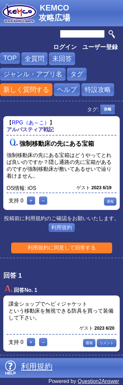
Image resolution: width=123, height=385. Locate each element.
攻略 (108, 109)
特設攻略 (98, 89)
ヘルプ (67, 89)
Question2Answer (98, 381)
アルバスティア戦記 (30, 129)
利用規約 (61, 227)
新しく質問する (26, 89)
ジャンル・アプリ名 (32, 74)
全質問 (34, 58)
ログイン (65, 47)
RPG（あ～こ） (31, 122)
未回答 (62, 58)
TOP (10, 58)
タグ (76, 74)
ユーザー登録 (100, 47)
